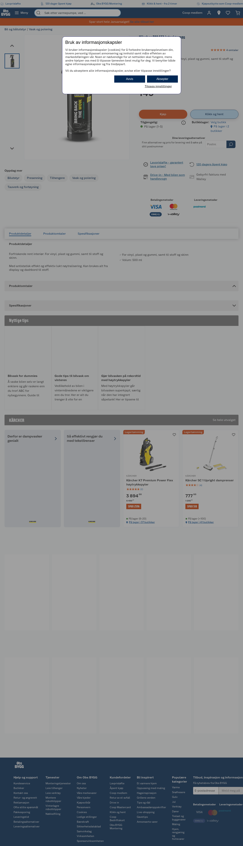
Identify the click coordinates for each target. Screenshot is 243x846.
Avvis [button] (129, 79)
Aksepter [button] (162, 79)
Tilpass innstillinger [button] (158, 86)
